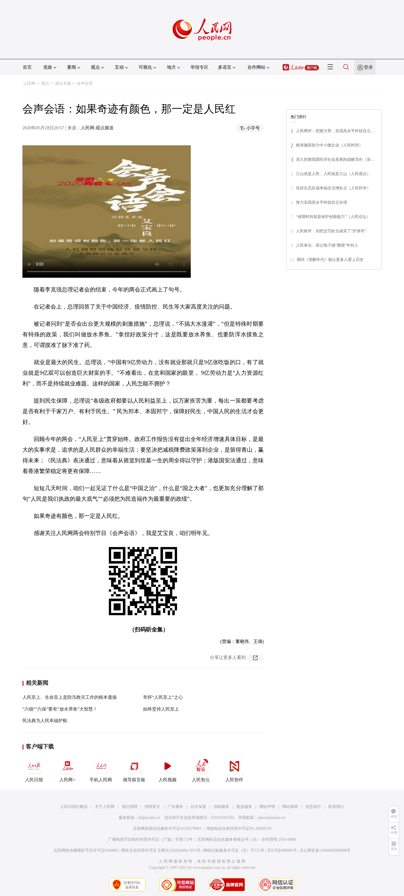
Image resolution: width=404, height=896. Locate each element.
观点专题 (63, 83)
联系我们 (336, 807)
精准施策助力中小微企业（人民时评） (329, 145)
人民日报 (34, 769)
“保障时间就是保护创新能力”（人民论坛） (333, 217)
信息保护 (313, 807)
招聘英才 (152, 807)
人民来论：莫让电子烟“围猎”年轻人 (327, 245)
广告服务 (175, 807)
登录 (368, 67)
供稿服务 (221, 807)
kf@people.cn (149, 817)
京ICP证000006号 (282, 850)
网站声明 (267, 807)
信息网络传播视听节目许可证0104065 (86, 850)
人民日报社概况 (74, 807)
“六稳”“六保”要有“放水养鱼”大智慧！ (59, 709)
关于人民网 (104, 807)
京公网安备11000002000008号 (325, 850)
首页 (27, 67)
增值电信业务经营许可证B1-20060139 (238, 828)
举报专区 (199, 67)
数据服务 (244, 807)
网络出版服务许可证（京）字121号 (233, 850)
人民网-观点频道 (97, 127)
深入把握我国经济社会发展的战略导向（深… (335, 159)
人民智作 (234, 769)
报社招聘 (129, 807)
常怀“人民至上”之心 (163, 697)
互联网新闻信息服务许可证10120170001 (167, 828)
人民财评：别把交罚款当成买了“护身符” (331, 231)
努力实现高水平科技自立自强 (321, 202)
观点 (45, 83)
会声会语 (85, 83)
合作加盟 (198, 807)
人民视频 (167, 769)
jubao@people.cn (271, 817)
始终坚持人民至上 (161, 709)
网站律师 (290, 807)
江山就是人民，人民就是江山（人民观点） (333, 174)
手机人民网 (100, 769)
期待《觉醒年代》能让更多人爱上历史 (330, 260)
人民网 (29, 83)
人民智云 (201, 769)
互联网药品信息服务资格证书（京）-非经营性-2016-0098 (247, 839)
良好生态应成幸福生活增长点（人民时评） (333, 188)
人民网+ (67, 769)
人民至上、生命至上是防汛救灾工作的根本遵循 (69, 697)
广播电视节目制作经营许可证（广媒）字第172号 (150, 839)
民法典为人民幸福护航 (44, 720)
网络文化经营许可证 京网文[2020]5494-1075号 (161, 850)
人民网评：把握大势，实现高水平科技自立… (335, 131)
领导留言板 (134, 769)
